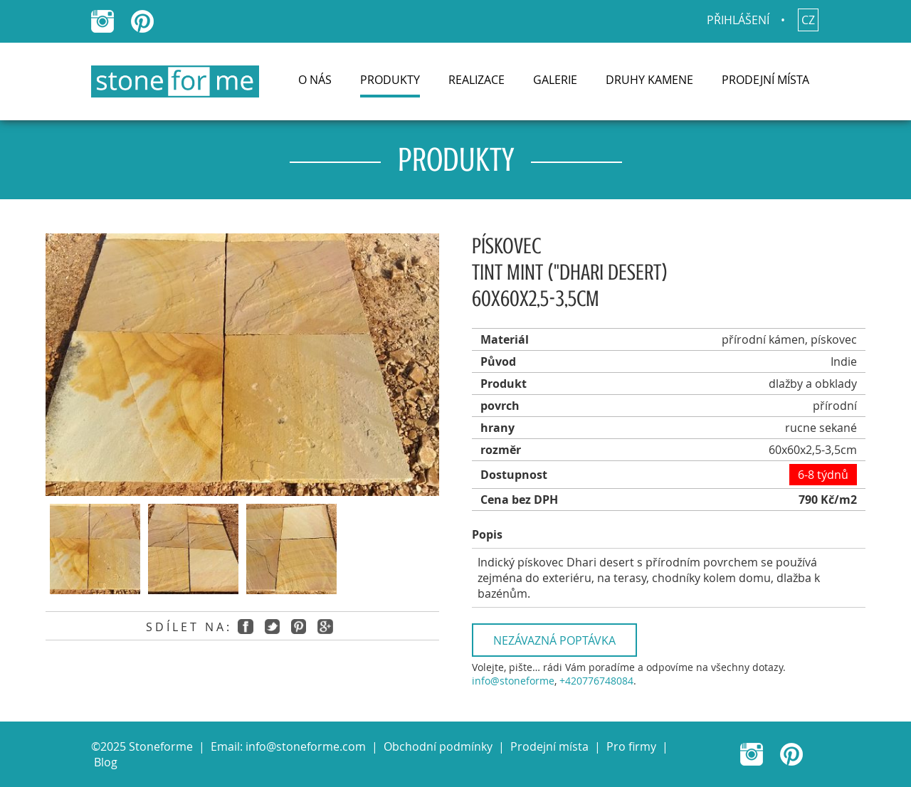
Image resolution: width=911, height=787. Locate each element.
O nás (315, 80)
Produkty (390, 80)
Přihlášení (738, 20)
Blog (105, 762)
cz (808, 20)
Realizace (476, 80)
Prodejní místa (765, 80)
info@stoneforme (513, 680)
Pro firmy (631, 746)
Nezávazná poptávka (554, 640)
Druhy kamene (649, 80)
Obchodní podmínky (438, 746)
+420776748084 (596, 680)
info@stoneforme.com (306, 746)
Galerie (555, 80)
